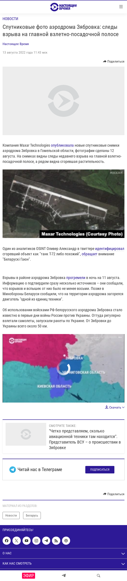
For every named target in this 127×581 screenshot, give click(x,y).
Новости (10, 18)
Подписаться (99, 469)
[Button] (114, 61)
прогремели (75, 277)
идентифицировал (109, 248)
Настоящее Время (16, 44)
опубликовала (62, 145)
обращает (89, 254)
